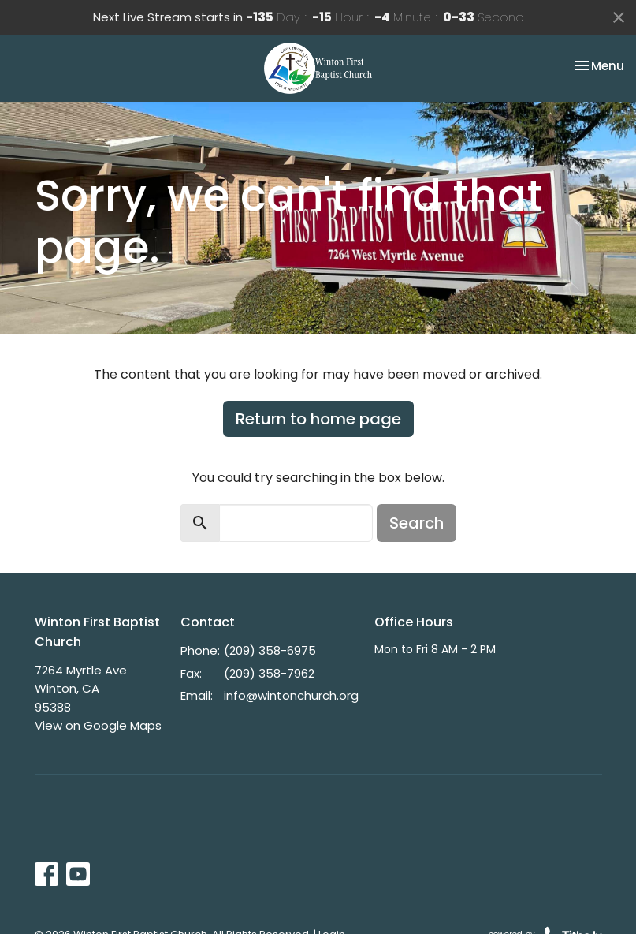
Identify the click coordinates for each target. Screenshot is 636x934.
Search (416, 523)
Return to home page (318, 419)
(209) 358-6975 (270, 650)
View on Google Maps (98, 725)
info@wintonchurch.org (291, 695)
